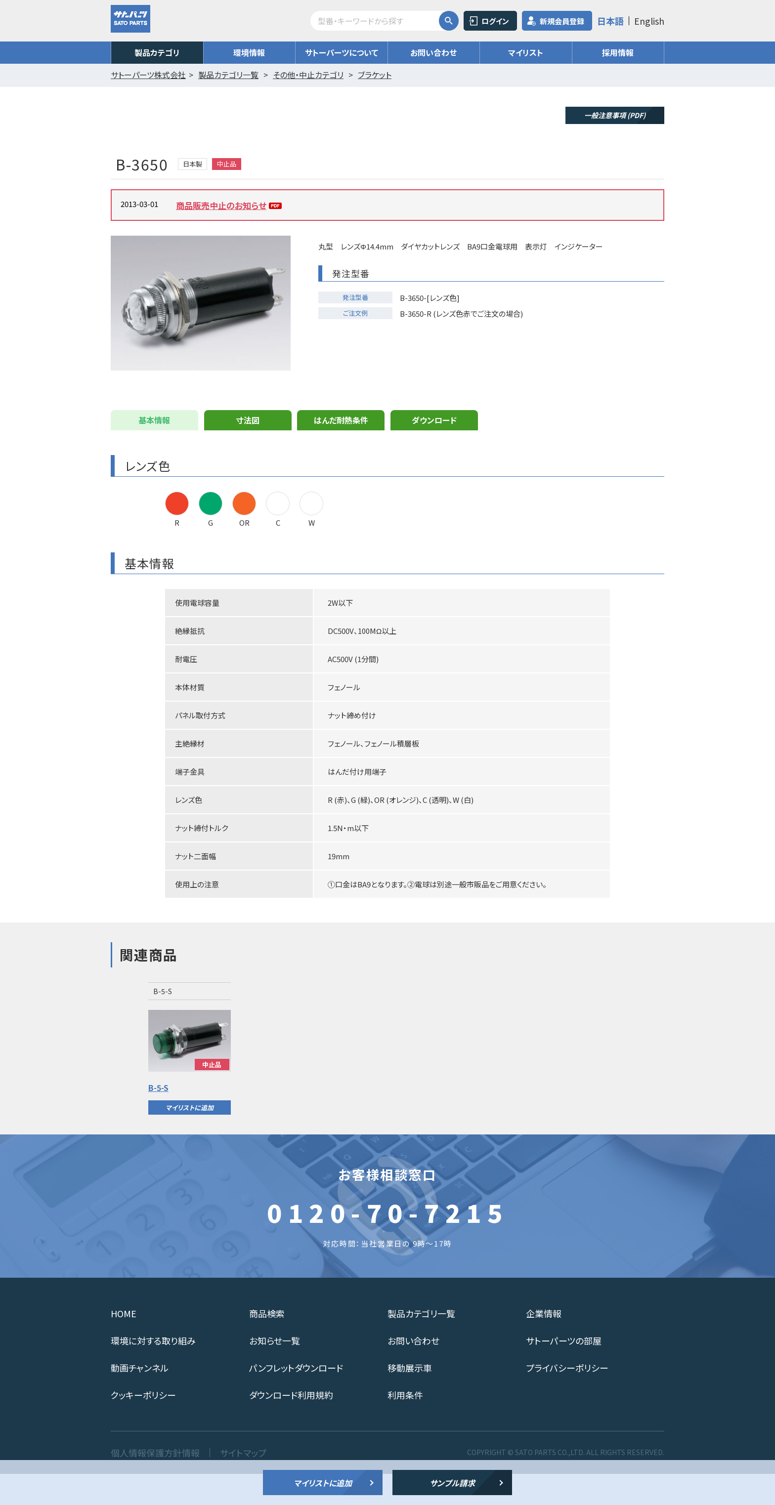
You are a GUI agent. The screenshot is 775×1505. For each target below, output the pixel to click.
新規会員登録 (562, 21)
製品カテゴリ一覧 (421, 1344)
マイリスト (525, 52)
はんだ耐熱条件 (341, 451)
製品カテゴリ (157, 52)
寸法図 (247, 451)
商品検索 (267, 1344)
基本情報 (154, 451)
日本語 (610, 20)
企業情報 (543, 1344)
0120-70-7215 (387, 1243)
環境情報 (249, 52)
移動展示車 (410, 1398)
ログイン (495, 21)
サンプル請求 (452, 1483)
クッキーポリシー (143, 1426)
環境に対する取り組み (153, 1371)
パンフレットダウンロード (296, 1398)
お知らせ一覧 (274, 1371)
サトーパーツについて (341, 52)
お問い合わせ (433, 52)
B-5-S (158, 1119)
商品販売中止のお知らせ (221, 205)
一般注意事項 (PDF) (615, 115)
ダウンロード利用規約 (291, 1426)
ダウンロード (434, 451)
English (649, 20)
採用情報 (618, 52)
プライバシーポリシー (567, 1398)
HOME (123, 1344)
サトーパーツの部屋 (564, 1371)
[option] (189, 1079)
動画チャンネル (140, 1398)
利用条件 (405, 1426)
